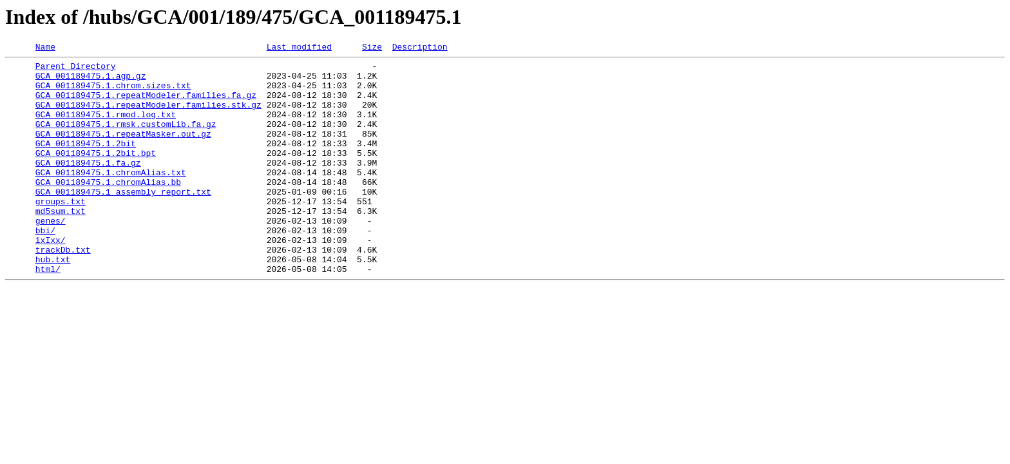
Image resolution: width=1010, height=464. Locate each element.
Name (45, 48)
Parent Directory (75, 69)
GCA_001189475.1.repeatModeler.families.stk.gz (148, 116)
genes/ (50, 255)
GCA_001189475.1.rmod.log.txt (105, 127)
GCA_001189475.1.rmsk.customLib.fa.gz (125, 139)
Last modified (299, 48)
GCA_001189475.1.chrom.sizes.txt (113, 93)
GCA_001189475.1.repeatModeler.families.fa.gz (145, 104)
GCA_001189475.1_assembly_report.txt (123, 220)
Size (372, 48)
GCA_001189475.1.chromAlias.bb (108, 209)
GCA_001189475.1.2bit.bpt (95, 174)
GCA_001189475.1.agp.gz (90, 81)
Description (420, 48)
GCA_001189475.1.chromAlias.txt (110, 197)
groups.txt (60, 232)
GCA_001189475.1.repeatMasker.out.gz (123, 151)
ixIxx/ (50, 278)
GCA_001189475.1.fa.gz (88, 185)
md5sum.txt (60, 243)
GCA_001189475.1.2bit (85, 162)
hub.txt (53, 301)
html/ (48, 313)
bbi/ (45, 267)
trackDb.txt (63, 290)
